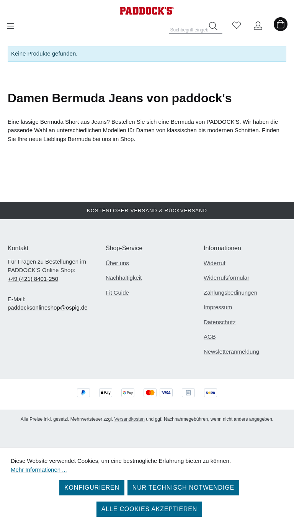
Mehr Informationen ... (39, 469)
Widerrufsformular (226, 277)
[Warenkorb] (280, 26)
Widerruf (214, 263)
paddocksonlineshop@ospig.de (48, 307)
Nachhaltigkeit (124, 277)
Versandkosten (129, 419)
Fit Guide (117, 292)
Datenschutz (219, 322)
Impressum (218, 307)
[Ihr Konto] (258, 26)
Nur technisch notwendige (183, 487)
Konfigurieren (91, 487)
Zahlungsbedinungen (230, 292)
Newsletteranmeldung (231, 351)
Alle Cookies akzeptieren (149, 509)
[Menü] (11, 26)
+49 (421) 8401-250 (33, 278)
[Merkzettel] (236, 26)
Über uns (117, 263)
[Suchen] (213, 26)
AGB (210, 336)
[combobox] (196, 27)
